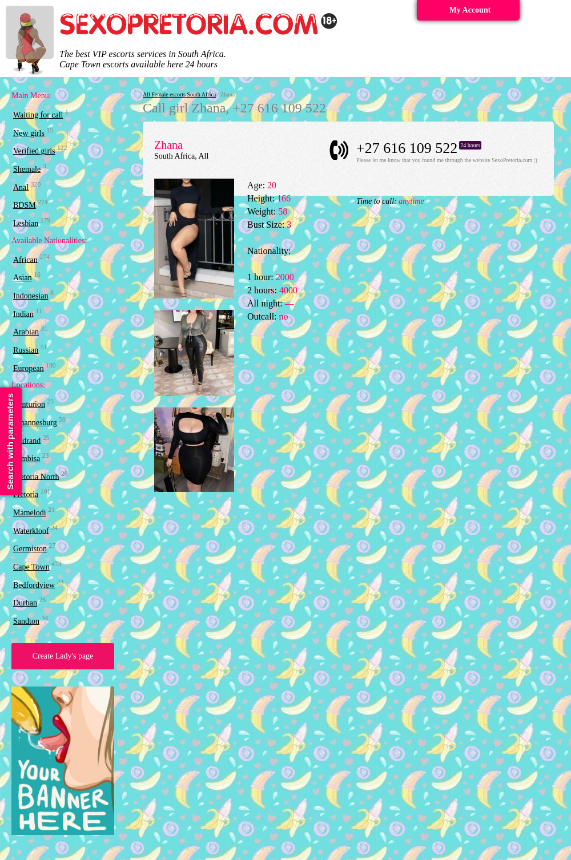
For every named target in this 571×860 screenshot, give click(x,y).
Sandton (26, 621)
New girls (29, 132)
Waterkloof (31, 530)
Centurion (29, 404)
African (25, 259)
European (28, 368)
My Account (470, 10)
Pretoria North (36, 476)
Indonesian (30, 296)
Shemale (27, 169)
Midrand (27, 440)
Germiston (30, 548)
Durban (25, 603)
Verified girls (34, 151)
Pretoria (25, 494)
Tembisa (26, 458)
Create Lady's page (63, 656)
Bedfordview (34, 584)
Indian (23, 313)
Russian (25, 350)
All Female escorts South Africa (179, 94)
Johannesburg (35, 422)
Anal (21, 187)
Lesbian (25, 223)
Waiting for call (38, 115)
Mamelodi (29, 512)
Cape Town (31, 567)
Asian (22, 277)
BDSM (24, 205)
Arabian (26, 332)
